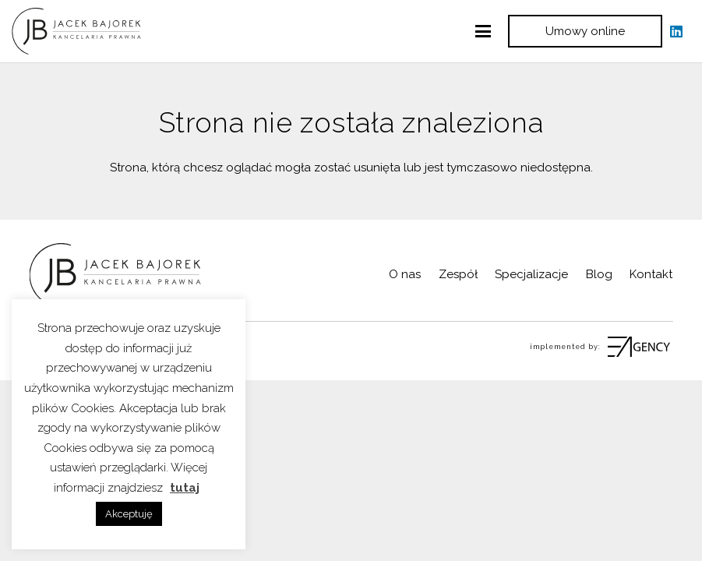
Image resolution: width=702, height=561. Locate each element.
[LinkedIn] (676, 31)
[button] (483, 31)
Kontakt (651, 274)
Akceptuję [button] (129, 514)
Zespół (458, 274)
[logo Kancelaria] (76, 31)
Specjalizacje (531, 274)
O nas (405, 274)
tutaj (184, 488)
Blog (599, 274)
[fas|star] (637, 347)
